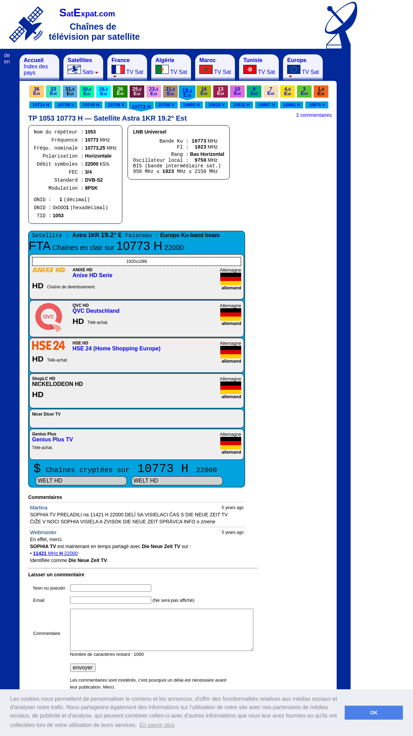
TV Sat (127, 67)
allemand (231, 287)
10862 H (291, 104)
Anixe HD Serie (92, 275)
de (7, 55)
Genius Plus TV (52, 439)
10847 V (266, 104)
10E (237, 91)
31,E (70, 91)
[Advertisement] (385, 159)
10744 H (91, 104)
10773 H (141, 106)
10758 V (116, 104)
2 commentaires (314, 115)
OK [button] (374, 712)
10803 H (191, 104)
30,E (86, 91)
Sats (83, 66)
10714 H (40, 104)
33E (53, 91)
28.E (103, 91)
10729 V (66, 104)
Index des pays (36, 66)
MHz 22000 (55, 553)
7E (270, 91)
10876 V (316, 104)
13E (220, 91)
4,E (287, 91)
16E (203, 91)
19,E (187, 93)
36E (36, 91)
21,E (170, 91)
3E (304, 91)
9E (254, 91)
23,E (153, 91)
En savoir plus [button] (157, 725)
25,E (137, 91)
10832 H (241, 104)
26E (120, 91)
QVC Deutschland (96, 311)
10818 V (216, 104)
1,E (321, 91)
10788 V (166, 104)
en (7, 62)
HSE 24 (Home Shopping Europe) (116, 348)
